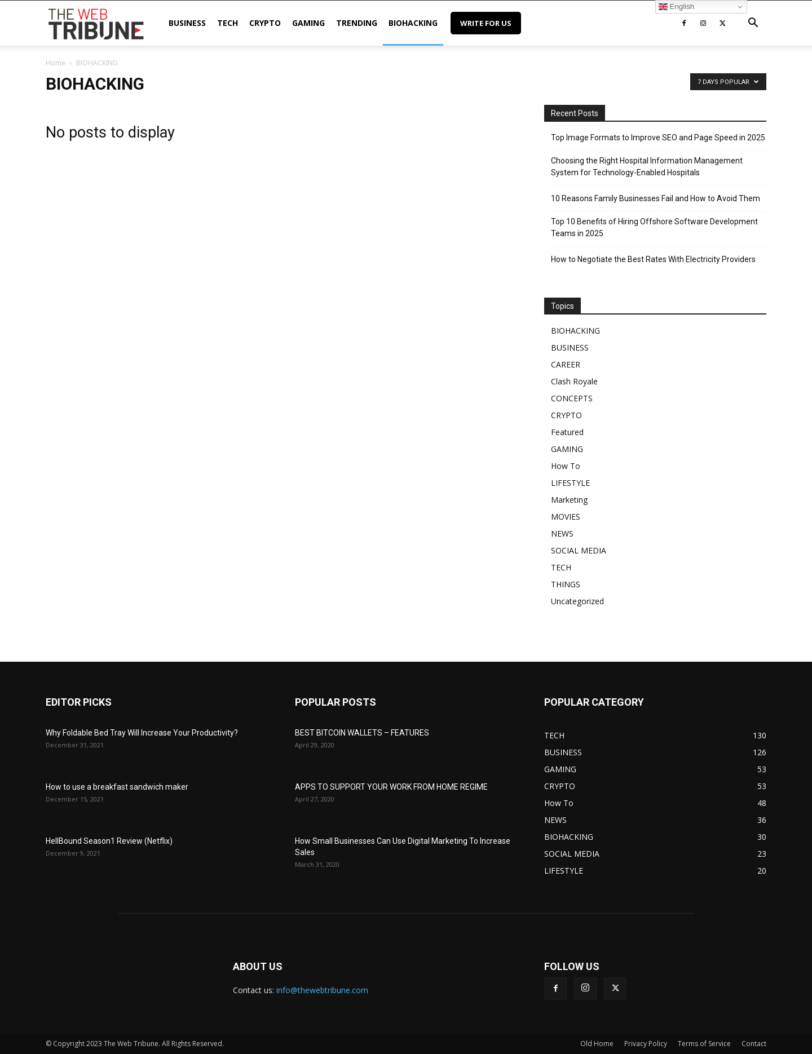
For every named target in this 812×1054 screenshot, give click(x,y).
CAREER (565, 364)
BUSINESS (187, 22)
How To (565, 465)
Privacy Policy (645, 1043)
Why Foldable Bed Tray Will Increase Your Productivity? (142, 732)
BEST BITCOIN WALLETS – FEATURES (362, 732)
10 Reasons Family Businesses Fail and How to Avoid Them (655, 198)
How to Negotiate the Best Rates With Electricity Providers (653, 259)
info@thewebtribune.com (322, 990)
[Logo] (96, 23)
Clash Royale (574, 381)
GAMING (308, 22)
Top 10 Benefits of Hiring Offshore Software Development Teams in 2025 (654, 227)
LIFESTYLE (570, 482)
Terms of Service (704, 1043)
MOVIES (565, 516)
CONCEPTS (572, 398)
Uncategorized (577, 601)
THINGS (565, 584)
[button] (752, 24)
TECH (227, 22)
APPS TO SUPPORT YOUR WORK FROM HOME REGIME (391, 786)
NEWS (562, 533)
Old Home (597, 1043)
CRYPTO (265, 22)
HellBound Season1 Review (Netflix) (109, 840)
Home (55, 63)
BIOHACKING (413, 22)
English (676, 6)
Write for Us (485, 23)
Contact (754, 1043)
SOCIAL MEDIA (578, 550)
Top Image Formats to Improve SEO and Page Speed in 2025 (658, 137)
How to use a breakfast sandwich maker (117, 786)
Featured (567, 432)
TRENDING (356, 22)
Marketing (569, 499)
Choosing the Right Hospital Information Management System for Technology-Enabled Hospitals (647, 166)
